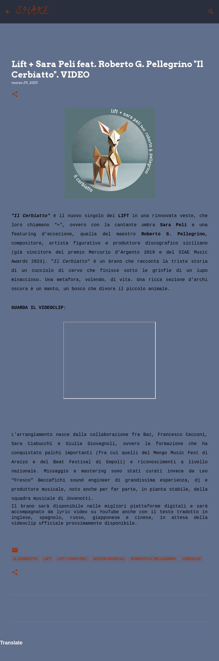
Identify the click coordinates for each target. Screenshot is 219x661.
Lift (47, 559)
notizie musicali (109, 559)
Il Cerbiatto (25, 559)
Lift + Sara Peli (72, 559)
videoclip (191, 559)
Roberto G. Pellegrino (153, 559)
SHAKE (32, 12)
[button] (14, 94)
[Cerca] (56, 12)
